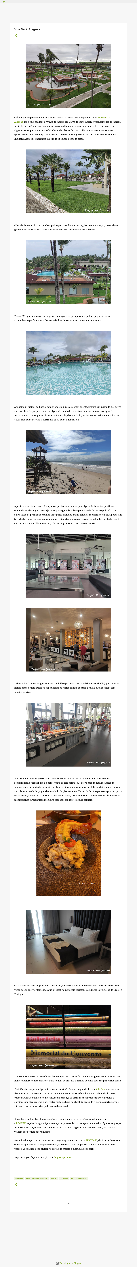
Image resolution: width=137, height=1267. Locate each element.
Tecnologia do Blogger (68, 1263)
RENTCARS (91, 1140)
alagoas (19, 1178)
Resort (54, 1178)
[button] (16, 35)
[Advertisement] (68, 1234)
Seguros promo (62, 1157)
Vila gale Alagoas (79, 1178)
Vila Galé (100, 1089)
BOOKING (21, 1123)
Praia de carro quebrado (37, 1178)
